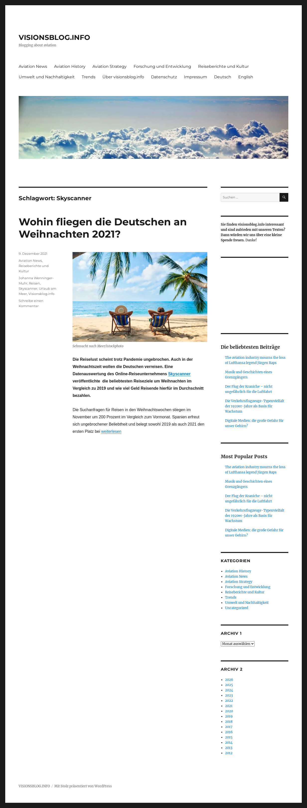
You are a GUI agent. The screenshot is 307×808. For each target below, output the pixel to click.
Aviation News (33, 66)
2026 (229, 680)
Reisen (34, 283)
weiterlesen (111, 431)
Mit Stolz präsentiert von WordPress (83, 786)
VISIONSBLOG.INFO (54, 37)
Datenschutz (164, 77)
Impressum (195, 77)
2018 (228, 721)
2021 (228, 706)
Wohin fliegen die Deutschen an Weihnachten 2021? (103, 228)
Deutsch (222, 77)
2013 (228, 748)
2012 (228, 753)
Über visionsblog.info (123, 77)
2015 (228, 737)
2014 (228, 742)
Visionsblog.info (41, 294)
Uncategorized (236, 608)
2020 (229, 711)
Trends (88, 77)
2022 (229, 701)
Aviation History (69, 66)
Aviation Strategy (109, 66)
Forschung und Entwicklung (162, 66)
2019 (229, 716)
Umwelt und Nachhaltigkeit (47, 77)
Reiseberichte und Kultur (223, 66)
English (245, 77)
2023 (229, 695)
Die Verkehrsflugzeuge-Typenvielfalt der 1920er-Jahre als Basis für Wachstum (254, 406)
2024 (229, 690)
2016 (229, 732)
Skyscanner (179, 374)
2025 (229, 685)
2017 (228, 727)
